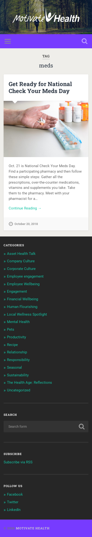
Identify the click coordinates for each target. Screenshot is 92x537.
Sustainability (18, 375)
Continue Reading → (25, 208)
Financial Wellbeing (22, 299)
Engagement (17, 291)
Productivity (16, 337)
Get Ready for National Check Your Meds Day (40, 87)
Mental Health (18, 322)
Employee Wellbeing (23, 284)
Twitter (12, 502)
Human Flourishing (22, 307)
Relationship (17, 352)
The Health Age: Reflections (29, 382)
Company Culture (21, 261)
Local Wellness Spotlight (27, 314)
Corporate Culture (21, 269)
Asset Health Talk (21, 254)
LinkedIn (13, 510)
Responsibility (18, 360)
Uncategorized (18, 390)
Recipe (12, 345)
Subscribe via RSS (18, 462)
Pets (10, 329)
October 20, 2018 (26, 224)
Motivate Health (33, 528)
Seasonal (14, 367)
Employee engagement (25, 276)
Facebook (15, 494)
